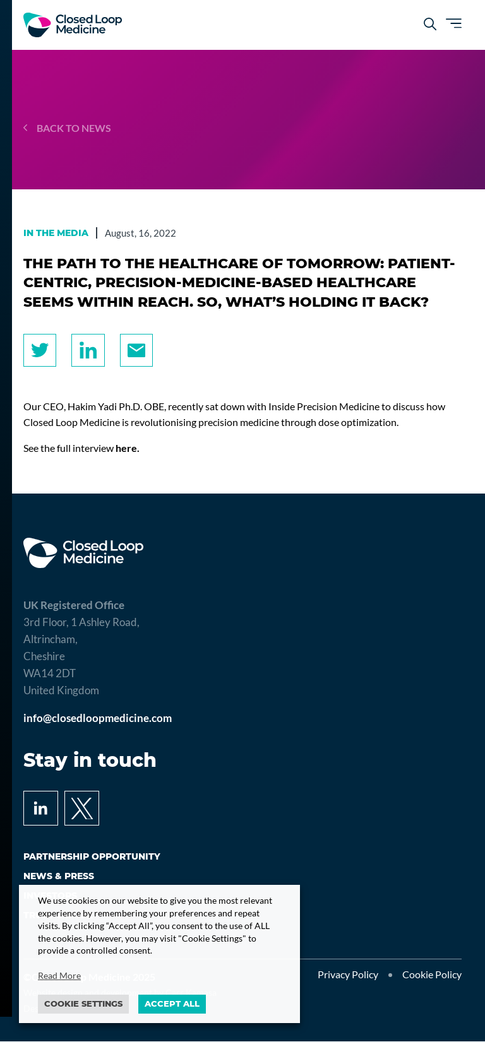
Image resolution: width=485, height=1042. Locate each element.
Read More (59, 975)
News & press (58, 876)
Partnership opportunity (91, 857)
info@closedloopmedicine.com (97, 718)
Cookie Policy (432, 975)
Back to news (67, 128)
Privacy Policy (348, 975)
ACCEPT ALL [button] (172, 1003)
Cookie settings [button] (83, 1003)
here (126, 448)
